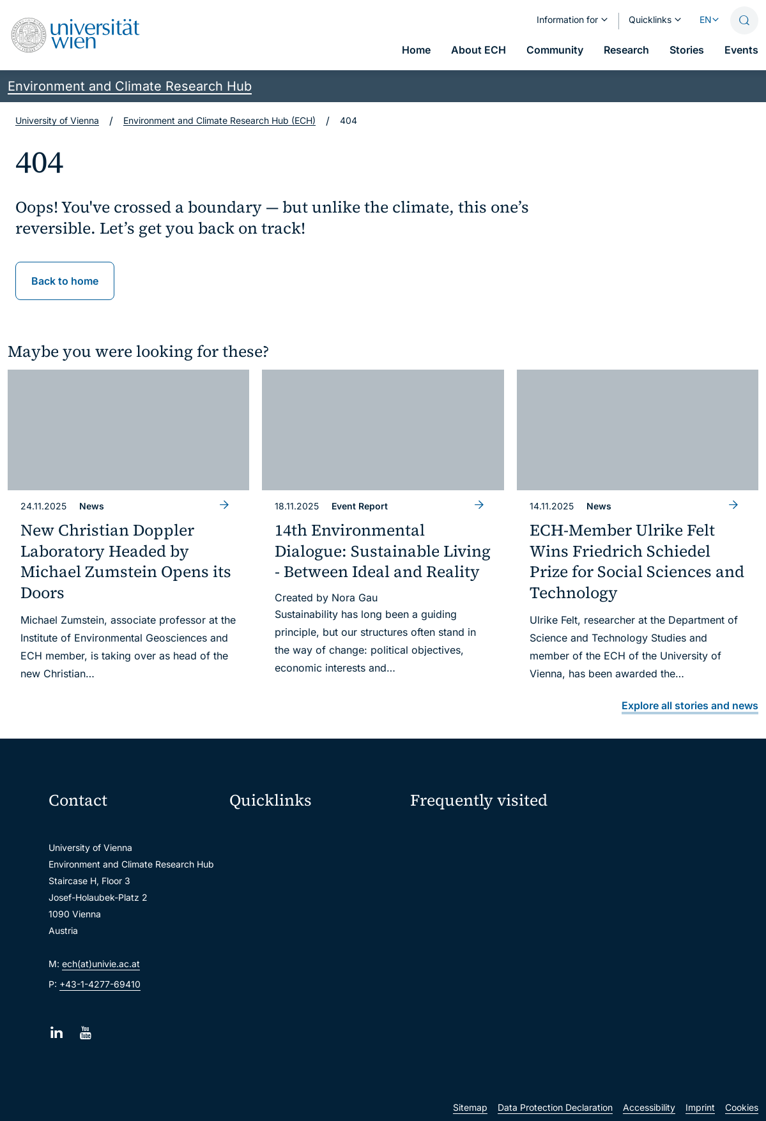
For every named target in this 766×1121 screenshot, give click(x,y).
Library (249, 946)
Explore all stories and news (690, 705)
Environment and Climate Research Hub (130, 86)
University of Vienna (57, 120)
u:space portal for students (291, 878)
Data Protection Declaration (555, 1107)
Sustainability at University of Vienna (486, 864)
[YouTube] (85, 1032)
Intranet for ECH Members (647, 834)
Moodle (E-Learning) (277, 834)
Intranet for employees (282, 924)
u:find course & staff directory (297, 901)
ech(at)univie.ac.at (101, 963)
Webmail (253, 856)
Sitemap (470, 1107)
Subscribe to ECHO (470, 913)
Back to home (64, 281)
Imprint (700, 1107)
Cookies (741, 1107)
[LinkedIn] (56, 1032)
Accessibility (649, 1107)
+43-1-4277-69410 (100, 984)
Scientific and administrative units (305, 968)
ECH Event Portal (454, 834)
